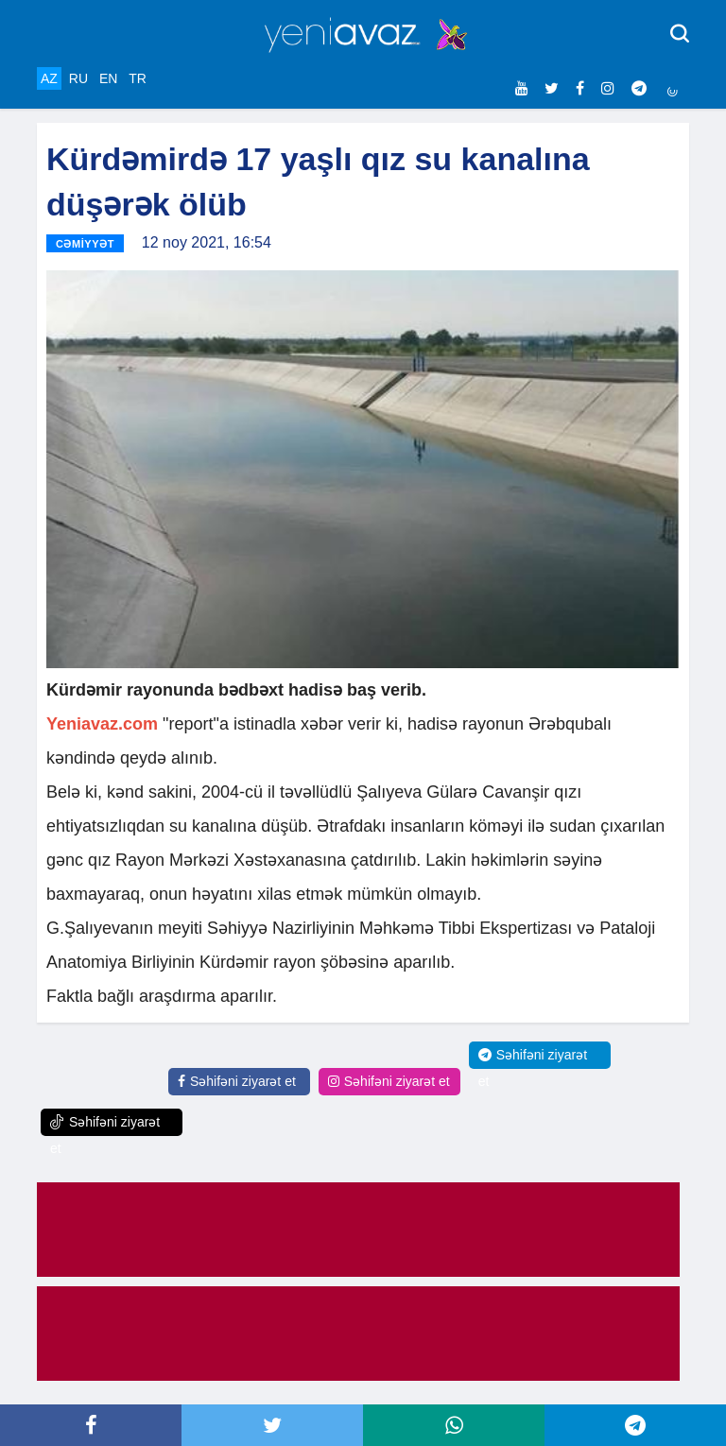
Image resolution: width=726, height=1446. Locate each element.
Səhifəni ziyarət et (237, 1081)
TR (138, 78)
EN (108, 78)
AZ (49, 78)
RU (78, 78)
